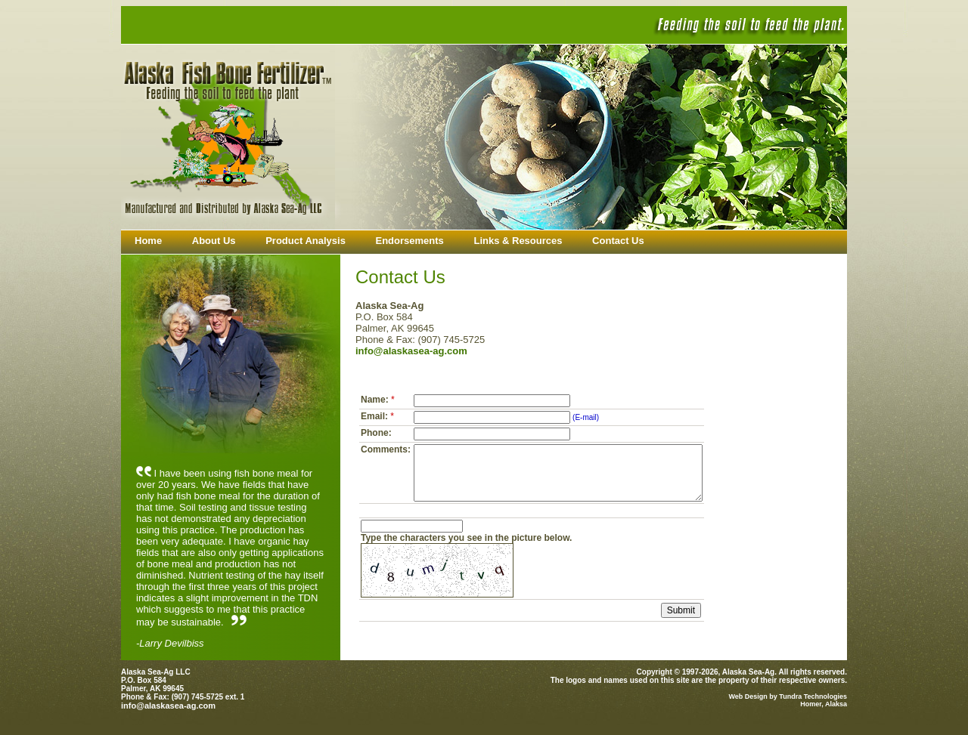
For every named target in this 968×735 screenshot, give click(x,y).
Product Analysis (305, 240)
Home (148, 240)
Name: (379, 399)
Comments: (386, 449)
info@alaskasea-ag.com (411, 351)
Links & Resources (517, 240)
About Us (214, 240)
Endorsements (410, 240)
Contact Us (618, 240)
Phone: (376, 433)
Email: (378, 416)
